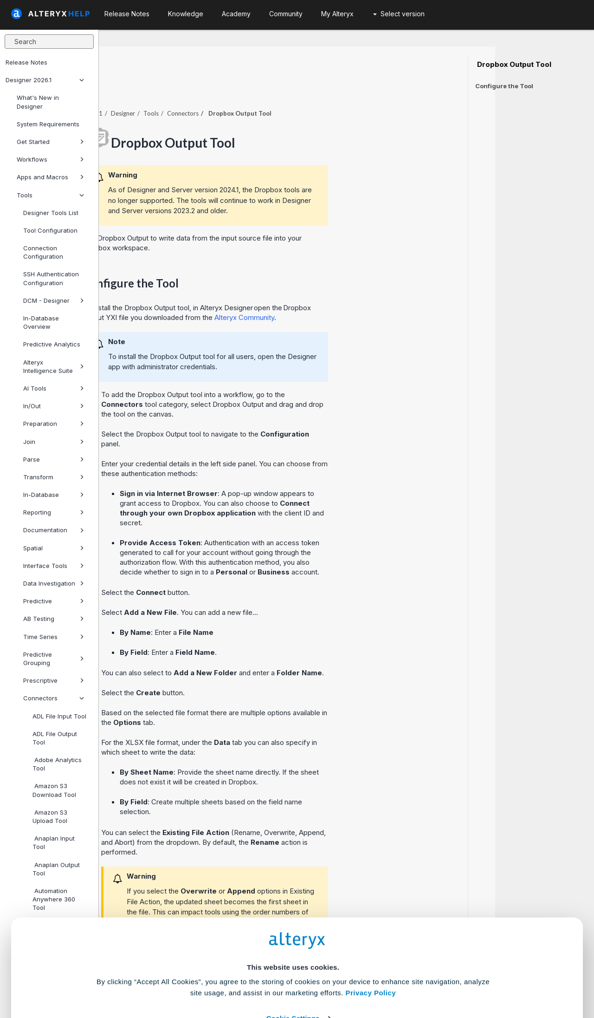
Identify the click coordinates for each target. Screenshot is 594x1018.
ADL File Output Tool (54, 738)
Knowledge (185, 14)
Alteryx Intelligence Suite (53, 366)
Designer (222, 87)
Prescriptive (53, 680)
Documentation (53, 530)
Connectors (53, 698)
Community (286, 14)
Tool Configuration (50, 230)
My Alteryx (337, 14)
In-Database (53, 494)
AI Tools (53, 388)
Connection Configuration (43, 252)
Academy (236, 14)
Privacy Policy (370, 924)
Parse (53, 459)
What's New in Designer (38, 102)
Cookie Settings (293, 949)
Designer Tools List (50, 212)
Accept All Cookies (226, 977)
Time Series (53, 636)
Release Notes (26, 62)
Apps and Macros (50, 177)
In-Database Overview (41, 322)
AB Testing (53, 618)
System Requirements (48, 124)
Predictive (53, 601)
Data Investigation (53, 583)
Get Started (50, 141)
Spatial (53, 548)
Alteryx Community (343, 291)
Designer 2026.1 (45, 80)
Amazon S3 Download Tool (54, 790)
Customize (368, 977)
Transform (53, 477)
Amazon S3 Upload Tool (49, 816)
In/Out (53, 406)
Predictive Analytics (51, 344)
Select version (399, 14)
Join (53, 441)
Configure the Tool (504, 86)
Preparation (53, 423)
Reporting (53, 512)
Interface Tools (53, 565)
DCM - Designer (53, 300)
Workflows (50, 159)
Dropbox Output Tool (513, 64)
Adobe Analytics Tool (57, 764)
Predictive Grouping (53, 658)
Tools (50, 195)
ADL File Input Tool (59, 716)
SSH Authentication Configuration (51, 278)
